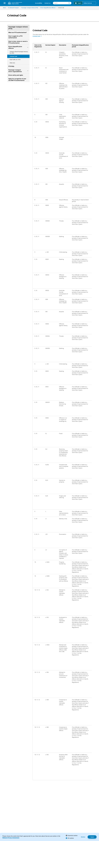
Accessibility (38, 3)
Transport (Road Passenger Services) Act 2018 (19, 52)
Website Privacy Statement (10, 838)
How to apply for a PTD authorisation (15, 37)
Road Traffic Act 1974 (15, 59)
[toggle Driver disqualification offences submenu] (28, 47)
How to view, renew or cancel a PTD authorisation (17, 42)
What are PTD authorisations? (17, 32)
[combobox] (62, 3)
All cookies (71, 838)
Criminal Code (13, 56)
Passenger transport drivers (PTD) (29, 7)
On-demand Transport (13, 7)
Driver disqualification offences (48, 7)
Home (4, 7)
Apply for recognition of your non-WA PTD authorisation (17, 79)
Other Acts (12, 63)
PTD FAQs (11, 66)
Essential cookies (72, 835)
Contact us (47, 3)
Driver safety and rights (15, 75)
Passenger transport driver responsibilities (15, 70)
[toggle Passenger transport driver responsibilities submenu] (28, 71)
